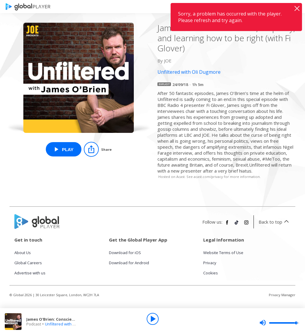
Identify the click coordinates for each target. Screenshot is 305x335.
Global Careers (28, 262)
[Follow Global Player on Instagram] (246, 225)
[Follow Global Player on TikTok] (237, 225)
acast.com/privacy (208, 176)
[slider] (279, 323)
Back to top (275, 222)
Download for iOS (125, 252)
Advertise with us (29, 273)
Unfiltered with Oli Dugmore (70, 324)
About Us (22, 252)
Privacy (209, 262)
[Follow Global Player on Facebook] (227, 225)
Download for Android (129, 262)
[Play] (153, 319)
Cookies (210, 273)
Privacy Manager (282, 295)
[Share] (98, 149)
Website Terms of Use (223, 252)
